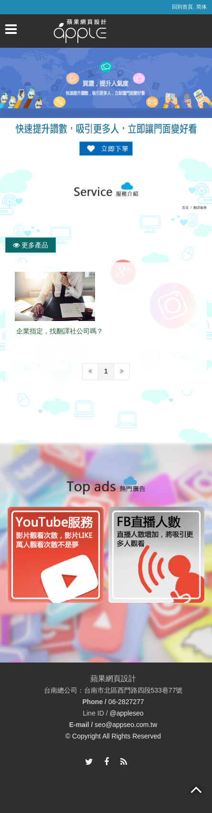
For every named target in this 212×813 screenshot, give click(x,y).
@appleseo (126, 713)
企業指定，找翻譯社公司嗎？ (59, 331)
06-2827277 (126, 702)
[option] (55, 554)
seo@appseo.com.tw (126, 725)
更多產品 (30, 245)
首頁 (185, 207)
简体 (201, 7)
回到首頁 (182, 7)
